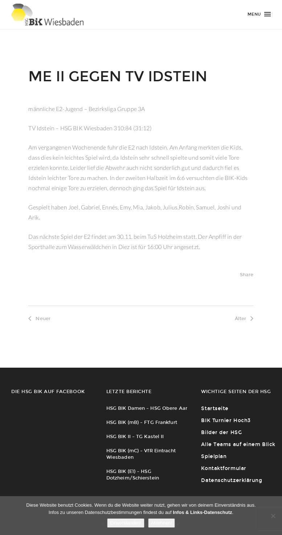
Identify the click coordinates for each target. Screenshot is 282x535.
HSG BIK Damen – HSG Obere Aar (146, 408)
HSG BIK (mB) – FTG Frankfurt (141, 422)
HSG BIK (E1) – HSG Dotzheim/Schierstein (132, 475)
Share (247, 274)
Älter (244, 318)
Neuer (39, 318)
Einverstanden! (126, 523)
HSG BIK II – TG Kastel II (135, 436)
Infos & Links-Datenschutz (202, 512)
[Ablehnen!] (273, 515)
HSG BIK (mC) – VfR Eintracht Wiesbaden (141, 454)
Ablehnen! (161, 523)
